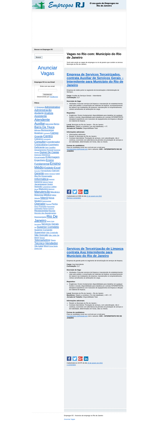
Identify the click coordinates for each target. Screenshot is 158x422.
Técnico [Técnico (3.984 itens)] (39, 243)
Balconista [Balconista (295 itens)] (49, 124)
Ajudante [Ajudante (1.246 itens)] (39, 113)
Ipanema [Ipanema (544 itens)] (38, 182)
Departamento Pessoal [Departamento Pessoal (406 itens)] (43, 150)
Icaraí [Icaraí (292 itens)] (58, 174)
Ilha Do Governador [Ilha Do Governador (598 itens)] (43, 176)
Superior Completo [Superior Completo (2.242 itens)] (48, 226)
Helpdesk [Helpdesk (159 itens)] (52, 173)
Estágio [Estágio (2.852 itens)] (49, 167)
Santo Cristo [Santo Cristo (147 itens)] (50, 221)
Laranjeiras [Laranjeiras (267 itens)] (46, 187)
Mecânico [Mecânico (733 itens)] (55, 192)
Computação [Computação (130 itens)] (47, 139)
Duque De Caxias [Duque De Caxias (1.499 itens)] (49, 152)
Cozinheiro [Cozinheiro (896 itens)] (53, 144)
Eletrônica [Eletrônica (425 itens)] (46, 155)
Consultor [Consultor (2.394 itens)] (40, 141)
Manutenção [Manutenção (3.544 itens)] (42, 191)
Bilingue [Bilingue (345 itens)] (37, 130)
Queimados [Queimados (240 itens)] (38, 208)
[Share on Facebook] (69, 192)
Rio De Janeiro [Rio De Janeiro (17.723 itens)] (46, 218)
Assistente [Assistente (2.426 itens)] (40, 116)
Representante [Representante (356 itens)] (40, 217)
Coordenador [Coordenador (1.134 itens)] (53, 142)
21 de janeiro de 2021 (94, 196)
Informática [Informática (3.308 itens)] (41, 179)
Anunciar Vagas (47, 70)
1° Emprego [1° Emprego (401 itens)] (39, 107)
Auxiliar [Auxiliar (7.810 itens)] (39, 123)
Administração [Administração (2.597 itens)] (43, 110)
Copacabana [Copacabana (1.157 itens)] (41, 144)
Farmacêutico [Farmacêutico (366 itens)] (46, 171)
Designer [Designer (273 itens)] (57, 150)
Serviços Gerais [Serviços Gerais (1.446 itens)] (50, 224)
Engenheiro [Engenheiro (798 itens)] (40, 160)
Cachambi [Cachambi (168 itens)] (46, 133)
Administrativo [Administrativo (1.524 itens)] (52, 107)
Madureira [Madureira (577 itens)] (43, 189)
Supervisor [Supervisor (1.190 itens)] (40, 232)
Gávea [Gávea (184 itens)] (46, 174)
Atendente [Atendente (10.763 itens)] (42, 120)
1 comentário (71, 365)
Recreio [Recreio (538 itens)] (51, 211)
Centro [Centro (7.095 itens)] (48, 136)
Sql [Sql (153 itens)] (35, 227)
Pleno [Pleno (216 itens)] (36, 206)
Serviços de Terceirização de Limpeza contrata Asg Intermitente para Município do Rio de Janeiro (95, 252)
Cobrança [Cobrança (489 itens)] (38, 139)
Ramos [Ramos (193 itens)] (45, 208)
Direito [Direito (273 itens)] (36, 152)
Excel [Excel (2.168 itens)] (57, 167)
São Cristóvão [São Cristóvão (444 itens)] (52, 233)
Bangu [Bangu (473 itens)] (56, 124)
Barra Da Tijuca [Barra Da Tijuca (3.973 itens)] (44, 127)
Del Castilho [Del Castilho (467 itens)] (50, 147)
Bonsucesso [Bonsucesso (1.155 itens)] (47, 130)
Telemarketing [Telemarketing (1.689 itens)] (42, 240)
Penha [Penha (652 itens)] (55, 204)
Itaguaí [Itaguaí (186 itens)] (50, 182)
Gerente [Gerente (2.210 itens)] (39, 173)
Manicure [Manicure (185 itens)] (51, 189)
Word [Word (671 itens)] (46, 246)
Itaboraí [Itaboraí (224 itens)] (45, 182)
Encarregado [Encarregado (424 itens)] (39, 157)
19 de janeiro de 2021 (95, 363)
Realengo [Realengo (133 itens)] (51, 208)
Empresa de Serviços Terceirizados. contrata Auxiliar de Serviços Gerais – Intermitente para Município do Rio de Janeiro (95, 80)
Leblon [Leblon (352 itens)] (54, 187)
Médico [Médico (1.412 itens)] (48, 194)
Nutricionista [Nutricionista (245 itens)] (46, 201)
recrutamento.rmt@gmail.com (77, 149)
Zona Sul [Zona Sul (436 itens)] (38, 248)
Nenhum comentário (74, 198)
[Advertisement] (79, 27)
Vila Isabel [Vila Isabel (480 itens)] (38, 246)
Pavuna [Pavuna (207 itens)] (48, 204)
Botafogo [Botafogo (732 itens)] (38, 133)
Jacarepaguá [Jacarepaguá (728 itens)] (40, 184)
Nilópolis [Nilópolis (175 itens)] (37, 198)
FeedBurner (54, 97)
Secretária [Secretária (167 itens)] (37, 224)
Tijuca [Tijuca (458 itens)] (53, 240)
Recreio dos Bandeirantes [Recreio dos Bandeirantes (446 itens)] (45, 213)
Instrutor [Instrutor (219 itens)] (52, 179)
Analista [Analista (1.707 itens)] (48, 113)
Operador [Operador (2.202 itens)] (40, 203)
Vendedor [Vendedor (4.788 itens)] (51, 243)
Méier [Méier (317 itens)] (54, 195)
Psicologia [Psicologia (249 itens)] (51, 206)
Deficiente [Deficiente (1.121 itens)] (39, 147)
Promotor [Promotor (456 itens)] (43, 206)
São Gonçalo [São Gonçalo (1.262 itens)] (41, 235)
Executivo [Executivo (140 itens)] (37, 171)
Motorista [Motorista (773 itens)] (38, 195)
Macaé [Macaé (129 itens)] (36, 189)
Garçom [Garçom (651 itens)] (55, 170)
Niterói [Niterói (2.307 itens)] (44, 197)
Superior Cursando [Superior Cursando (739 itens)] (43, 230)
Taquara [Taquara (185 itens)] (42, 238)
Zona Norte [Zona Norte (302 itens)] (53, 246)
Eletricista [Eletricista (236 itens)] (37, 155)
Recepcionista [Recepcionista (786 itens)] (41, 210)
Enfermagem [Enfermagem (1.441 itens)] (52, 157)
